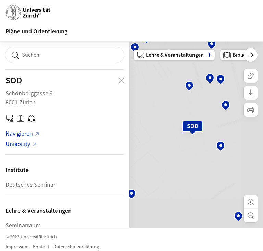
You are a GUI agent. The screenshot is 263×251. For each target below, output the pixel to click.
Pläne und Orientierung (36, 31)
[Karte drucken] (251, 110)
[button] (251, 202)
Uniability (21, 144)
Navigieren (22, 133)
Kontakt (41, 246)
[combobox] (64, 55)
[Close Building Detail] (121, 80)
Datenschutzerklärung (76, 246)
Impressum (17, 246)
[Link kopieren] (251, 76)
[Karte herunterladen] (251, 93)
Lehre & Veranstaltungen (170, 55)
